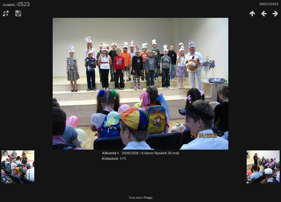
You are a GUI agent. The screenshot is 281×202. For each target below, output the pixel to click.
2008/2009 (130, 153)
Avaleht (9, 5)
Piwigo (148, 197)
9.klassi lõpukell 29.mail (160, 153)
